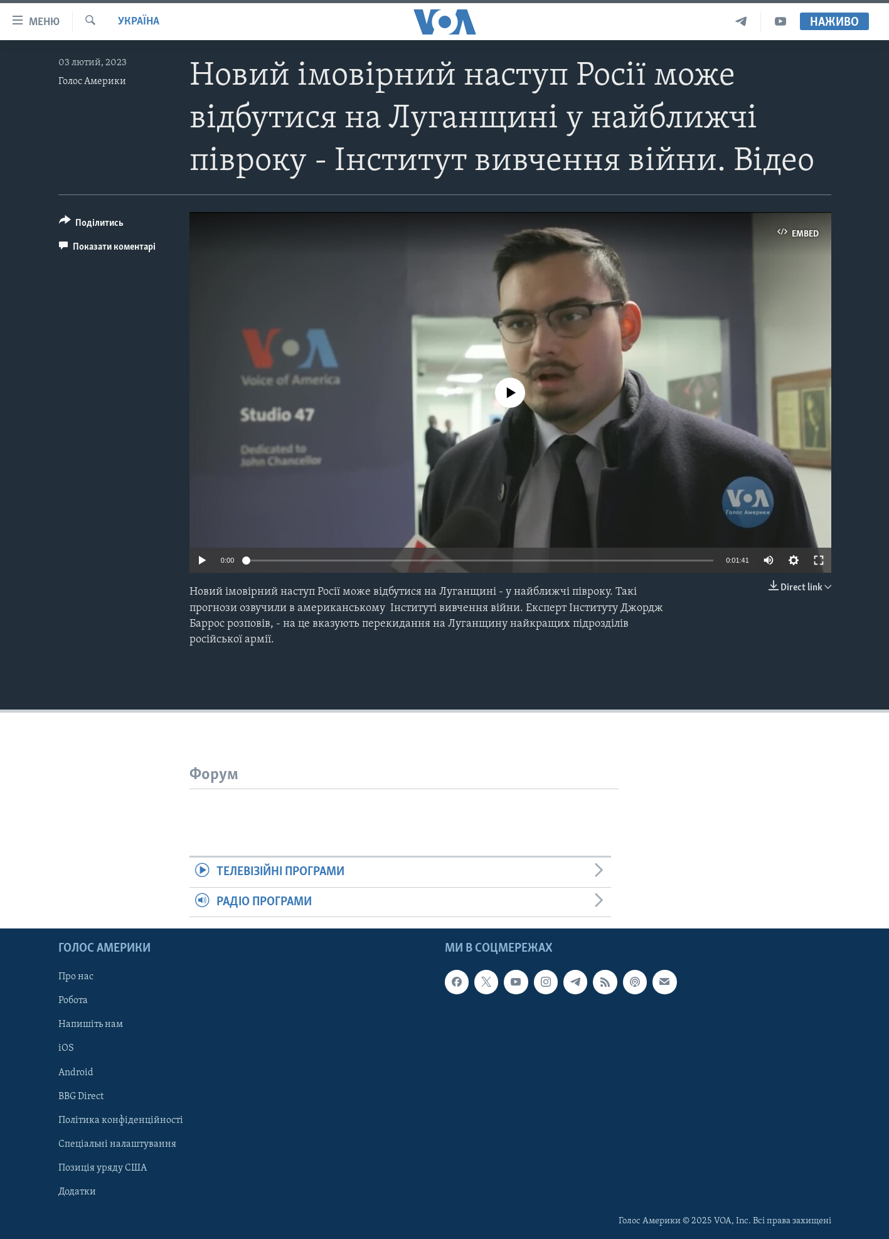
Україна (138, 22)
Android (75, 1072)
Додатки (77, 1192)
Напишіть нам (90, 1024)
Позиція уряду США (102, 1168)
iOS (66, 1048)
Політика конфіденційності (120, 1120)
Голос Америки (92, 82)
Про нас (75, 977)
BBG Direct (81, 1096)
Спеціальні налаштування (117, 1144)
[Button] (91, 225)
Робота (73, 1001)
